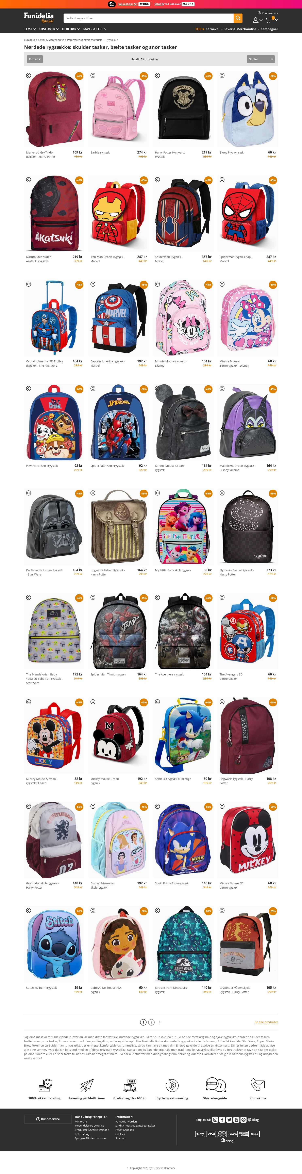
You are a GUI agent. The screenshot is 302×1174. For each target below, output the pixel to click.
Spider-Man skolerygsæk (107, 466)
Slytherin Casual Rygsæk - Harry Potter (237, 572)
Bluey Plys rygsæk (232, 152)
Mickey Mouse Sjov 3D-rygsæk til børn (41, 781)
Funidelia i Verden (126, 1121)
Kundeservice (48, 1119)
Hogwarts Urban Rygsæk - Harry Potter (107, 572)
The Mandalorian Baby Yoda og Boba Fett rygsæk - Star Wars (44, 678)
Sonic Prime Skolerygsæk (171, 883)
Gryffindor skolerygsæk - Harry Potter (42, 885)
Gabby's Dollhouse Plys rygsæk (106, 990)
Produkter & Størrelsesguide (92, 1130)
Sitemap (120, 1138)
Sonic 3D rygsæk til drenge (173, 779)
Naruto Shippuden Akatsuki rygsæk (38, 259)
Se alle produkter (266, 1022)
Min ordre (81, 1121)
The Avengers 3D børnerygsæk (231, 676)
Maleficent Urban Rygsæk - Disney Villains (238, 468)
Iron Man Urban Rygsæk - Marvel (107, 259)
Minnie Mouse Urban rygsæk (169, 468)
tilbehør (69, 29)
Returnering (82, 1134)
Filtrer (33, 59)
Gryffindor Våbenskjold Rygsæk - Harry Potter (235, 990)
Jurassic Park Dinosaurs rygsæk (171, 990)
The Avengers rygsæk (169, 674)
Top (198, 29)
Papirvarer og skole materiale (84, 40)
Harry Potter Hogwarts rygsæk (170, 154)
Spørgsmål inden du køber (91, 1138)
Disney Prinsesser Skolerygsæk (102, 885)
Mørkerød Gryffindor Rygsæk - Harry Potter (40, 154)
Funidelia (29, 40)
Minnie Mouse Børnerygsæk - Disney (234, 363)
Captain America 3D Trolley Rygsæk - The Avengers (44, 363)
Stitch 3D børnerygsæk (41, 988)
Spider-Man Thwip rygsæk (108, 674)
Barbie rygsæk (100, 152)
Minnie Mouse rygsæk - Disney (171, 363)
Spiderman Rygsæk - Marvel (169, 259)
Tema (28, 29)
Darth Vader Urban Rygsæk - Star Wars (44, 572)
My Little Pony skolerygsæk (173, 570)
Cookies (120, 1134)
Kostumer (47, 29)
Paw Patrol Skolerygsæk (42, 466)
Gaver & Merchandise (51, 40)
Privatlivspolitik (124, 1130)
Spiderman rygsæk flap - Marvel (236, 259)
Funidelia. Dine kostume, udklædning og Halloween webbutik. (38, 18)
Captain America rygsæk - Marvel (107, 363)
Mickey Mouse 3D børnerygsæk (231, 885)
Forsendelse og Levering (89, 1125)
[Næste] (159, 1022)
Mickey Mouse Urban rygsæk (104, 781)
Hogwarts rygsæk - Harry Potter (236, 781)
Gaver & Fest (93, 29)
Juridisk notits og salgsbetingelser (135, 1125)
